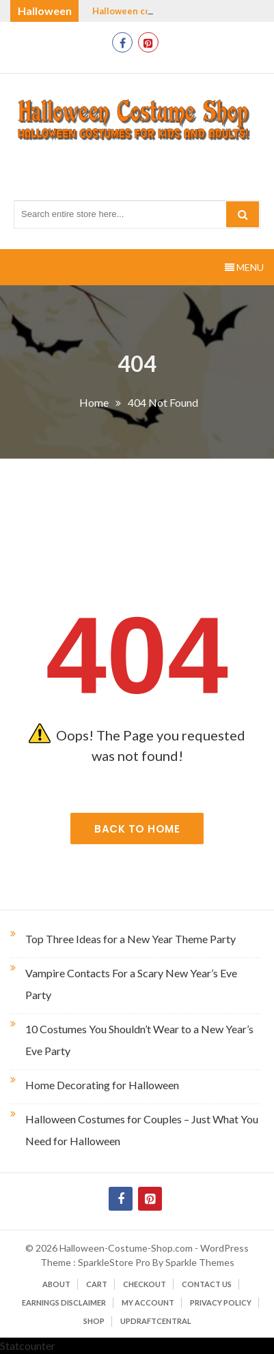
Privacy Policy (220, 1302)
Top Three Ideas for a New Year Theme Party (130, 938)
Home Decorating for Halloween (102, 1084)
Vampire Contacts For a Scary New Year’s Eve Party (131, 983)
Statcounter (27, 1345)
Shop (94, 1320)
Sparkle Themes (199, 1262)
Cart (96, 1284)
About (56, 1284)
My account (148, 1302)
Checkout (144, 1284)
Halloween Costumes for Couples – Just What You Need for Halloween (141, 1129)
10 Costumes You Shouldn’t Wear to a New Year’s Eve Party (139, 1039)
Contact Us (207, 1284)
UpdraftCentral (155, 1320)
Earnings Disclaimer (64, 1302)
